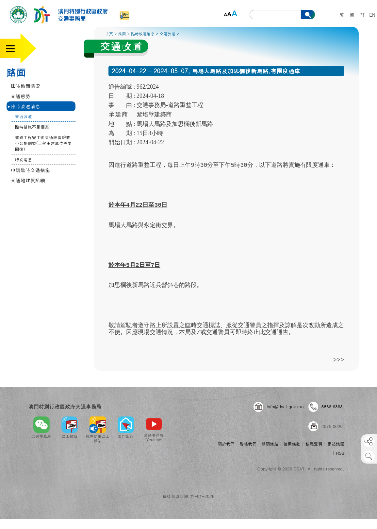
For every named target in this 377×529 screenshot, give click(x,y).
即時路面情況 (25, 85)
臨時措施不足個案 (32, 127)
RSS (340, 453)
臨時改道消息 (24, 106)
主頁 (109, 33)
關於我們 (226, 444)
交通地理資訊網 (28, 180)
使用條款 (291, 444)
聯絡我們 (247, 444)
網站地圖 (335, 444)
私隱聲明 (313, 444)
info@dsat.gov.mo (285, 406)
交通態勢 (20, 96)
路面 (16, 72)
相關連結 (269, 444)
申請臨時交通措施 (30, 170)
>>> (338, 359)
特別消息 (23, 159)
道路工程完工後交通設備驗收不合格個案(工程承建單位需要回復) (43, 143)
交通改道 (23, 116)
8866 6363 (332, 406)
